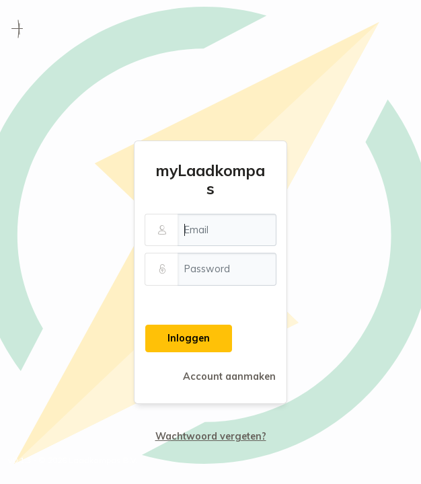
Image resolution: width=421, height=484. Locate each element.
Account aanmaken (229, 376)
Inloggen (188, 338)
